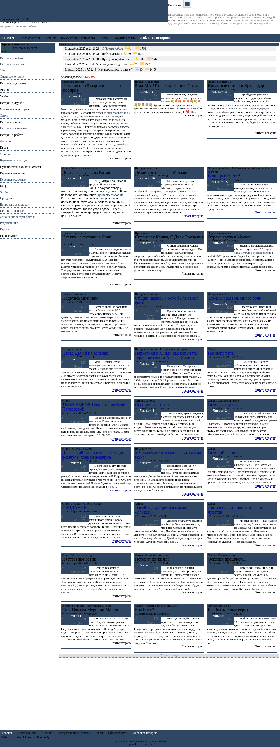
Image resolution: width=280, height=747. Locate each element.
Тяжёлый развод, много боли (234, 298)
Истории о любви (11, 58)
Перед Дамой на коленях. (85, 353)
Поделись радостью (13, 179)
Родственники (9, 223)
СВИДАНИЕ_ (75, 507)
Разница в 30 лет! (224, 175)
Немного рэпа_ (222, 353)
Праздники (7, 198)
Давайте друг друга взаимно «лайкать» (161, 509)
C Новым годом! (112, 48)
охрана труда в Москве (248, 252)
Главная (8, 38)
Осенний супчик (223, 452)
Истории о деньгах (12, 210)
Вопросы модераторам (14, 204)
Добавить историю (145, 733)
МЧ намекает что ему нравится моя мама (168, 454)
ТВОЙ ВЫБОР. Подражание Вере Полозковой (93, 406)
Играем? (5, 229)
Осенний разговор (152, 404)
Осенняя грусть (222, 404)
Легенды (5, 141)
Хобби (4, 192)
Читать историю (192, 216)
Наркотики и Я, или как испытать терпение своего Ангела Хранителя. (168, 355)
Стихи (4, 115)
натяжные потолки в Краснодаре (245, 108)
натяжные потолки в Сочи (108, 263)
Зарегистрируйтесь (19, 51)
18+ (2, 70)
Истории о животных (14, 128)
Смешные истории (12, 76)
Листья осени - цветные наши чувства (235, 509)
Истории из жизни (12, 64)
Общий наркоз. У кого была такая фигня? (166, 300)
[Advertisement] (28, 304)
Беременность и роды (14, 160)
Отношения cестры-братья (17, 217)
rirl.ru (141, 744)
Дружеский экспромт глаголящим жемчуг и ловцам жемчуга (93, 454)
